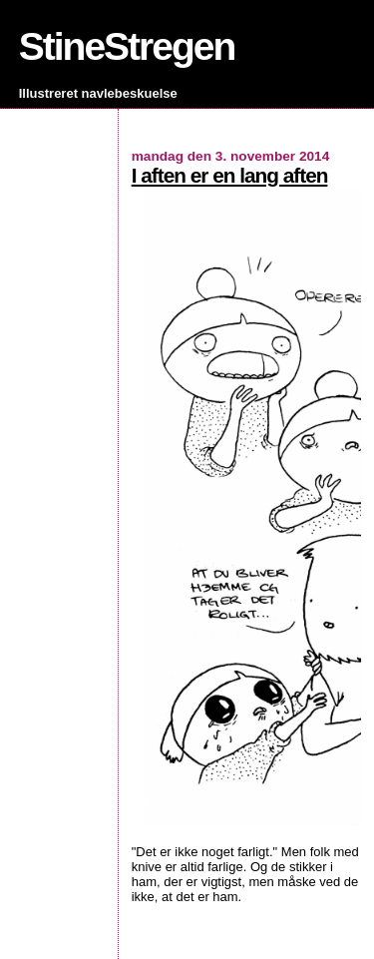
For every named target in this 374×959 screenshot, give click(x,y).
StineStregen (127, 46)
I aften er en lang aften (230, 175)
